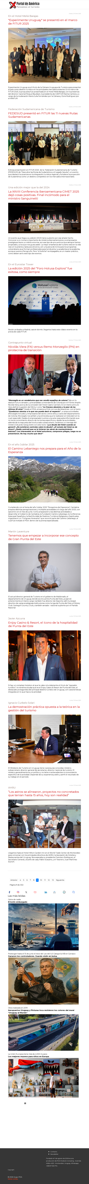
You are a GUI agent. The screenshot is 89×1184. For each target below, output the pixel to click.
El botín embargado (17, 902)
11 (45, 880)
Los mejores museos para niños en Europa (28, 1056)
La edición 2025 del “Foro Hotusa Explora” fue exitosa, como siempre (40, 270)
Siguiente (60, 880)
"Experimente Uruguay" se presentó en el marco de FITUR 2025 (42, 21)
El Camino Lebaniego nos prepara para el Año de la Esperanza (44, 450)
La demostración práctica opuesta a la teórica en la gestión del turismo (44, 708)
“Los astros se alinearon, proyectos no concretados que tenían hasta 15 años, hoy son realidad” (43, 793)
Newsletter (54, 1154)
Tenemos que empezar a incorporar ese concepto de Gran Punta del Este (43, 537)
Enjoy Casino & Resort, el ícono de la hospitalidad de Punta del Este (42, 624)
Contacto (53, 1152)
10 (41, 880)
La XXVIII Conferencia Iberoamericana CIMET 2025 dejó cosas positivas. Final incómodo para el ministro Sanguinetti (43, 195)
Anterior (13, 880)
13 (53, 880)
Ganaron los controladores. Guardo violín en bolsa (32, 956)
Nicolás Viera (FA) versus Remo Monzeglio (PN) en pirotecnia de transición (43, 348)
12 (49, 880)
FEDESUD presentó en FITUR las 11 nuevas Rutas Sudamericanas (43, 115)
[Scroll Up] (13, 1179)
